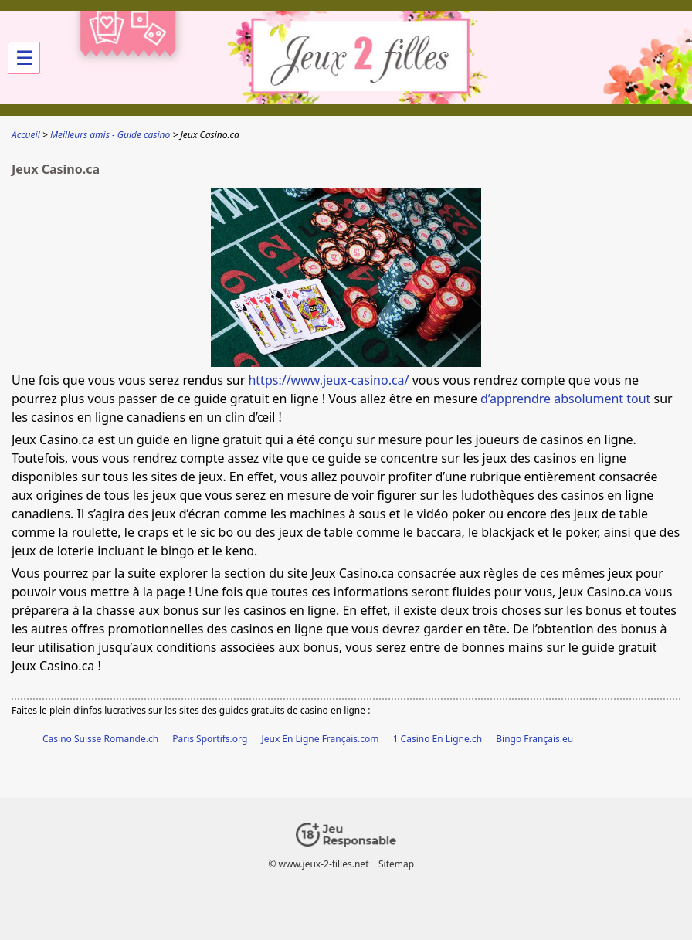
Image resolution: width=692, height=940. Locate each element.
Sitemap (396, 863)
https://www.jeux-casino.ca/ (328, 380)
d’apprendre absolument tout (565, 398)
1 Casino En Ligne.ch (438, 738)
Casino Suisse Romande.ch (100, 738)
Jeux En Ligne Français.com (319, 738)
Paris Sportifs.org (209, 738)
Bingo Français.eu (534, 738)
